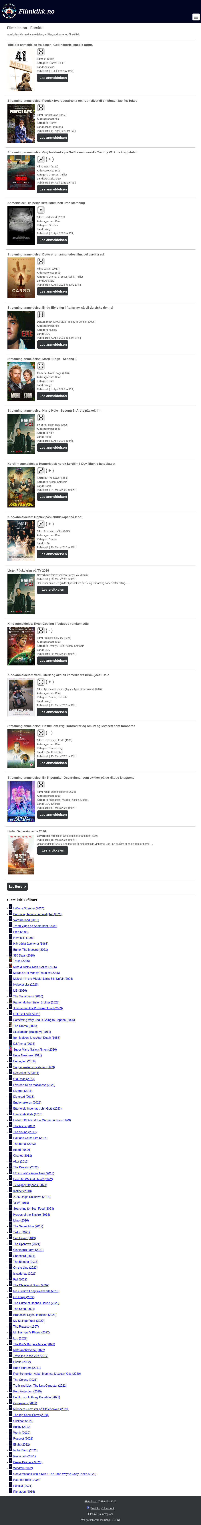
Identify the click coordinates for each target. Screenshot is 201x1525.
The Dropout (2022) (26, 1167)
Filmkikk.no (91, 1501)
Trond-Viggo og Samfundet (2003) (35, 926)
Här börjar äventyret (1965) (30, 943)
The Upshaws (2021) (26, 1244)
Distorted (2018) (23, 1096)
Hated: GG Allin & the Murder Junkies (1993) (42, 1120)
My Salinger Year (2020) (29, 1320)
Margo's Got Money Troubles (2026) (36, 972)
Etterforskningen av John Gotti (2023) (37, 1108)
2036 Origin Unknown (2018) (32, 1196)
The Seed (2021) (24, 1309)
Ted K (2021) (21, 1232)
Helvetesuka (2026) (26, 984)
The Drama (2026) (25, 1026)
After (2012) (20, 1161)
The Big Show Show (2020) (31, 1415)
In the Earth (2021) (25, 1450)
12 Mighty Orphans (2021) (30, 1185)
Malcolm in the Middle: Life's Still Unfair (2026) (43, 978)
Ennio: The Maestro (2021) (30, 949)
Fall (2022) (20, 1279)
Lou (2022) (20, 1338)
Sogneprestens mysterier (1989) (34, 1067)
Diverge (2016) (23, 1090)
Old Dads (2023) (24, 1079)
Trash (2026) (21, 960)
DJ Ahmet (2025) (24, 1043)
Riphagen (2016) (24, 1491)
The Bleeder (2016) (25, 1261)
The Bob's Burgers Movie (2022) (34, 1344)
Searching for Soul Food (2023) (33, 1208)
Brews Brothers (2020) (27, 1462)
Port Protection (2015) (27, 1391)
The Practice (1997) (26, 1326)
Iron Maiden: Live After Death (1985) (36, 1037)
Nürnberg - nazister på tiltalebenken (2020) (41, 1409)
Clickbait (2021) (23, 1421)
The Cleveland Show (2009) (31, 1285)
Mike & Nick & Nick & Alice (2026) (35, 967)
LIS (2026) (20, 990)
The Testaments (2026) (28, 996)
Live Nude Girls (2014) (27, 1114)
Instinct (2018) (22, 1191)
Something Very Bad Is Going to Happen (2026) (44, 1020)
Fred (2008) (21, 932)
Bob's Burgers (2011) (27, 1367)
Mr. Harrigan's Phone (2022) (31, 1332)
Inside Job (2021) (24, 1456)
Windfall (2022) (23, 1468)
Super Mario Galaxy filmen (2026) (35, 1049)
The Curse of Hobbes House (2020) (36, 1303)
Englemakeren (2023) (27, 1102)
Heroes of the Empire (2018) (31, 1214)
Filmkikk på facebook (102, 1508)
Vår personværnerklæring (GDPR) (100, 1519)
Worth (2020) (21, 1432)
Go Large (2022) (24, 1297)
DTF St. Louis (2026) (26, 1014)
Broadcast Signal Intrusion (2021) (34, 1314)
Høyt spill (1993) (23, 937)
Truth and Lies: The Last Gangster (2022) (40, 1385)
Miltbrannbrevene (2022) (29, 1350)
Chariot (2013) (22, 1155)
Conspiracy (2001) (25, 1403)
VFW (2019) (21, 1202)
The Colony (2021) (25, 1379)
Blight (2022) (21, 1444)
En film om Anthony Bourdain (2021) (36, 1397)
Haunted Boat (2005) (26, 1480)
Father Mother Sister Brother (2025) (36, 1002)
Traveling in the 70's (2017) (30, 1356)
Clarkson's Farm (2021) (28, 1250)
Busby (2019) (22, 1426)
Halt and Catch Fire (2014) (30, 1138)
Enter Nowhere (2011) (27, 1055)
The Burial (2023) (24, 1144)
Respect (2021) (23, 1438)
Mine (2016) (21, 1220)
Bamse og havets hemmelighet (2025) (37, 914)
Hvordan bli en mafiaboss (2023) (34, 1085)
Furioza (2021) (22, 1485)
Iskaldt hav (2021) (24, 1273)
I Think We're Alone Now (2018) (33, 1173)
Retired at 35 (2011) (26, 1073)
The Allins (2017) (24, 1126)
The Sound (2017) (25, 1132)
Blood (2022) (21, 1149)
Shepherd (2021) (24, 1255)
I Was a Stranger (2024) (28, 908)
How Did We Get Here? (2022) (33, 1179)
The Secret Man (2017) (28, 1226)
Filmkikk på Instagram (100, 1514)
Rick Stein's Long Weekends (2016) (36, 1291)
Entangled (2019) (24, 1061)
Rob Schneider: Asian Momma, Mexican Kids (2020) (47, 1373)
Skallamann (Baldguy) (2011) (32, 1031)
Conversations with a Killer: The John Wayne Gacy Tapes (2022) (54, 1474)
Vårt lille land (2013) (26, 920)
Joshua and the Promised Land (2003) (38, 1008)
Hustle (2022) (22, 1362)
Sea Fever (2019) (24, 1238)
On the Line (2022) (25, 1267)
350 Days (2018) (24, 955)
